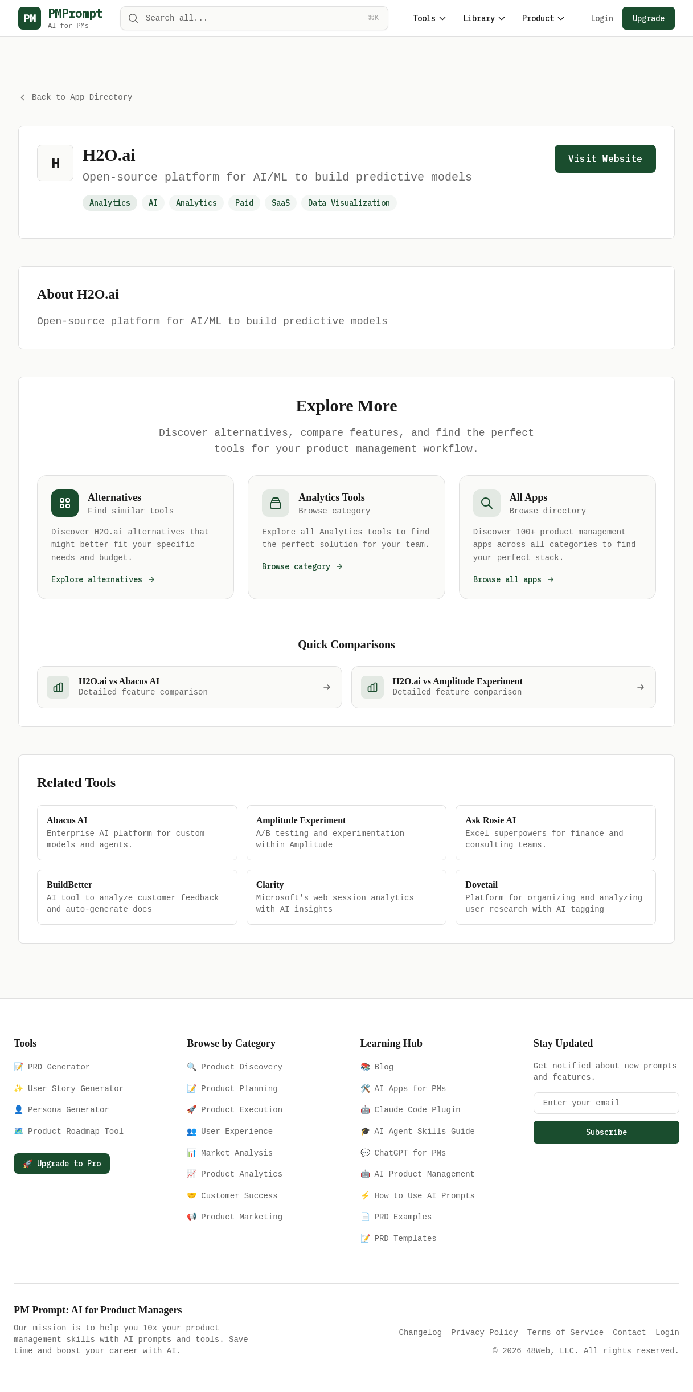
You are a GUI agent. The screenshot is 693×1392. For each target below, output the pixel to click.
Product (543, 18)
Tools (430, 18)
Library (484, 18)
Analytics (196, 202)
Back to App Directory (75, 97)
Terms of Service (565, 1331)
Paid (244, 202)
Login (602, 18)
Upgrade (649, 18)
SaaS (281, 202)
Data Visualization (349, 202)
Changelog (420, 1331)
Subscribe (606, 1131)
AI (153, 202)
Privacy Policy (484, 1331)
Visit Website (605, 157)
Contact (629, 1331)
